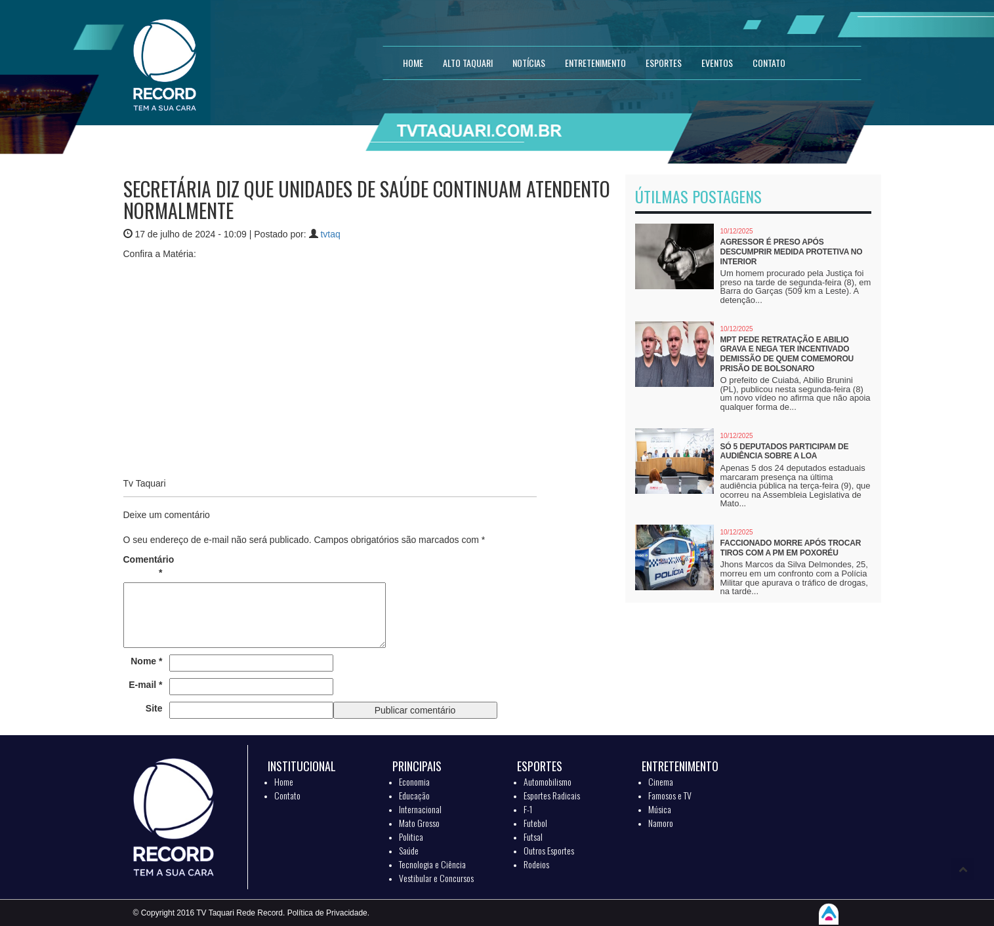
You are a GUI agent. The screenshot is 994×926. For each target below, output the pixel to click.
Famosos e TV (670, 795)
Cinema (660, 781)
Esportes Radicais (552, 795)
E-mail (145, 684)
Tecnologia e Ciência (432, 864)
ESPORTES (664, 63)
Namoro (660, 823)
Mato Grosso (419, 823)
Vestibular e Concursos (436, 878)
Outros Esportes (549, 850)
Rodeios (536, 864)
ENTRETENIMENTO (595, 63)
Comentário (143, 566)
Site (154, 708)
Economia (414, 781)
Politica (411, 836)
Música (659, 809)
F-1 (528, 809)
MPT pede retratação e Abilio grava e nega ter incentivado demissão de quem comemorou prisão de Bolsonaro (787, 354)
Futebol (535, 823)
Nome (146, 661)
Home (283, 781)
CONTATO (769, 63)
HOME (413, 63)
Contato (287, 795)
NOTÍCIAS (528, 63)
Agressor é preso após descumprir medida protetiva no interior (791, 251)
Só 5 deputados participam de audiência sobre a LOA (784, 451)
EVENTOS (717, 63)
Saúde (409, 850)
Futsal (533, 836)
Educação (414, 795)
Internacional (420, 809)
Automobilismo (547, 781)
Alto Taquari (468, 63)
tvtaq (330, 234)
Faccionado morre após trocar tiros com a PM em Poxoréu (790, 547)
